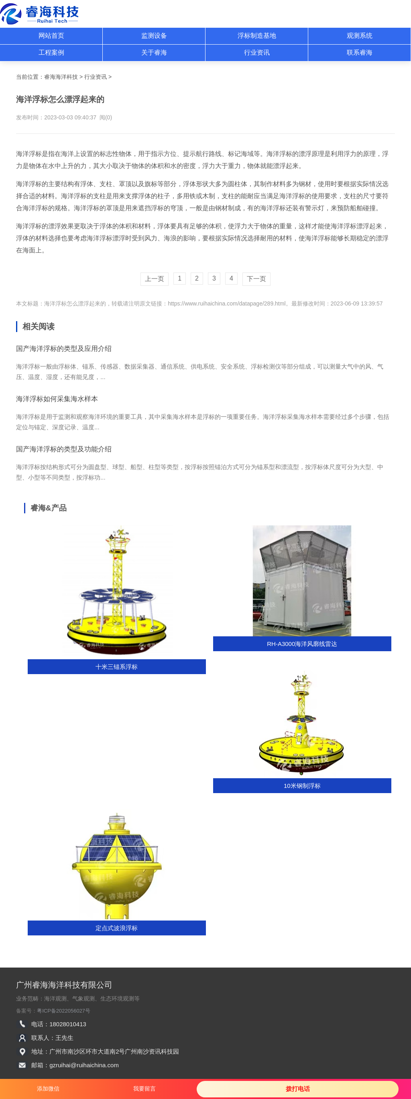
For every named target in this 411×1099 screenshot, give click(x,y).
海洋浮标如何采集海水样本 (57, 399)
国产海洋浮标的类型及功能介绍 (64, 449)
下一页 (256, 278)
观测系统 (359, 35)
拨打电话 (298, 1088)
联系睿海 (359, 52)
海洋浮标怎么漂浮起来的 (75, 303)
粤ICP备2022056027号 (63, 1011)
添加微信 (48, 1088)
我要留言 (144, 1088)
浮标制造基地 (257, 35)
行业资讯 (257, 52)
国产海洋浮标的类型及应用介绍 (64, 349)
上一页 (154, 278)
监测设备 (154, 35)
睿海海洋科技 (61, 77)
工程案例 (51, 52)
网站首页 (51, 35)
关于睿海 (154, 52)
